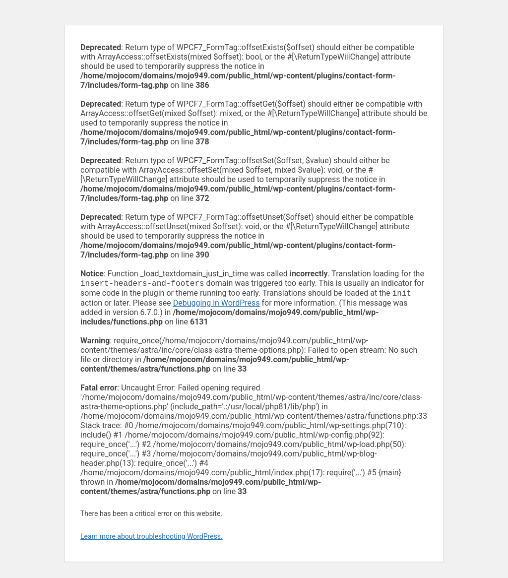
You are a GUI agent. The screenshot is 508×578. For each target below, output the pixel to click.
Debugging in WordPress (216, 305)
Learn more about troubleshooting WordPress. (151, 538)
